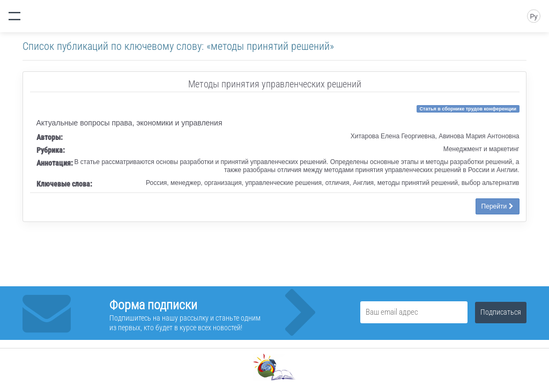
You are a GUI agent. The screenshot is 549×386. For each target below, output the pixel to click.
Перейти (497, 206)
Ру (533, 16)
